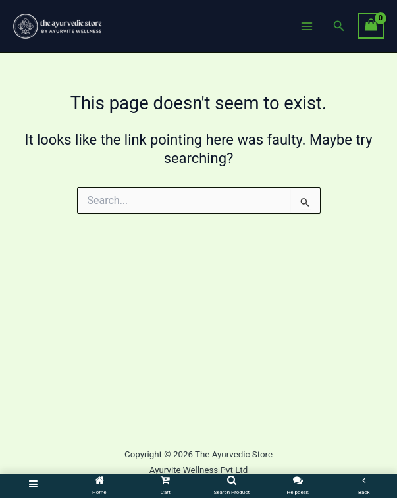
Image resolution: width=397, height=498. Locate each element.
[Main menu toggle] (307, 25)
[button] (339, 26)
